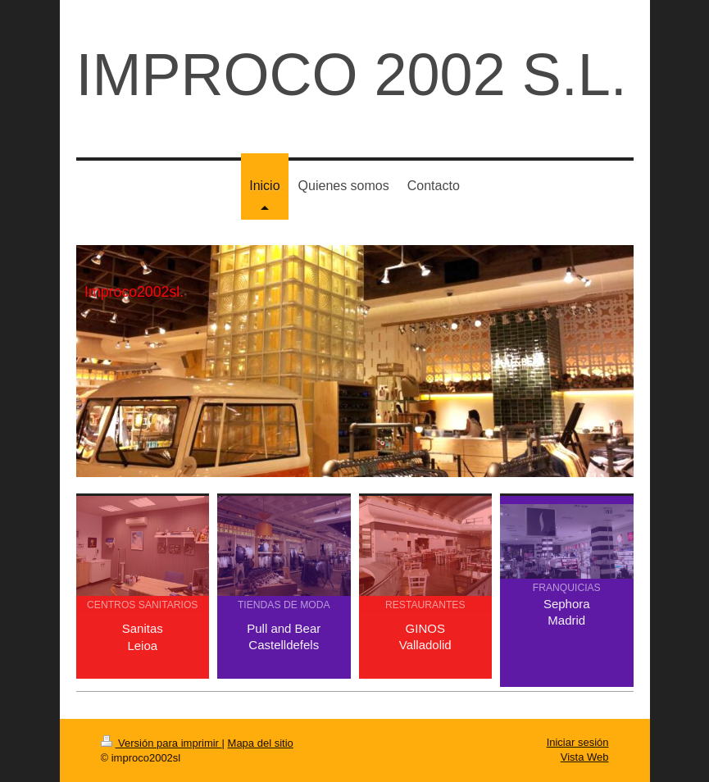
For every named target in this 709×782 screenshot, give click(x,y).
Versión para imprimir (161, 743)
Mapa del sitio (260, 743)
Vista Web (585, 757)
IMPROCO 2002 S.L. (351, 74)
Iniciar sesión (578, 742)
